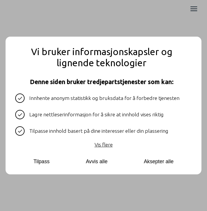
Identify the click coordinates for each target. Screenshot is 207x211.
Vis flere (104, 144)
